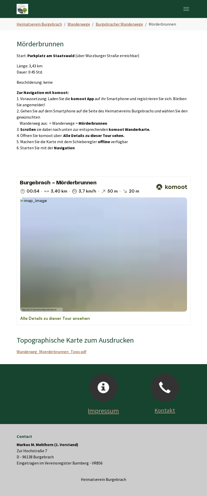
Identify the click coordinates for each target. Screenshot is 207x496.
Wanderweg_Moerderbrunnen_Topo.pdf (51, 351)
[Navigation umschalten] (186, 9)
